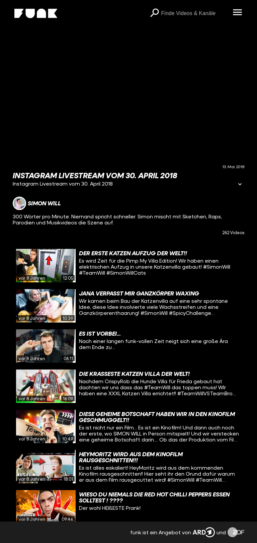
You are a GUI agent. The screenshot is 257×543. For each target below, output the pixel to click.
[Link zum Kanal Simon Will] (37, 203)
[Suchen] (154, 13)
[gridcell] (128, 265)
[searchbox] (194, 13)
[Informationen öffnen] (240, 185)
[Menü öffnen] (237, 12)
